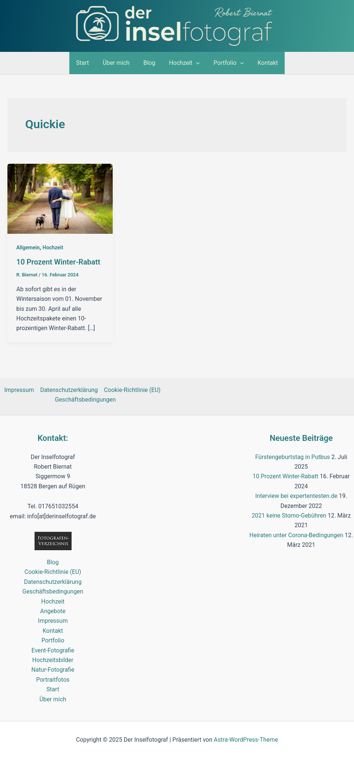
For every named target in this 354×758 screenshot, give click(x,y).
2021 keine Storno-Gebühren (289, 515)
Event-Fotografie (53, 650)
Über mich (119, 62)
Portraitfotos (52, 679)
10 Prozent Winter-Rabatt (58, 261)
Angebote (53, 610)
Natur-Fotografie (52, 669)
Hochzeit (183, 63)
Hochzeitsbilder (52, 659)
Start (87, 62)
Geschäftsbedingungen (85, 399)
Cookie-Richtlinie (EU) (132, 389)
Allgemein (28, 247)
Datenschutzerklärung (69, 389)
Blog (150, 62)
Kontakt (262, 62)
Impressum (19, 389)
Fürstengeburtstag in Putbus (292, 456)
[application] (195, 63)
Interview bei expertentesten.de (296, 495)
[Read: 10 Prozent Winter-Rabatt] (60, 198)
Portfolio (226, 63)
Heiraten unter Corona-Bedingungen (296, 534)
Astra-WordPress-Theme (246, 739)
